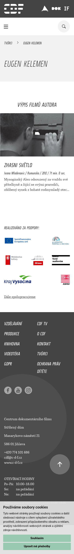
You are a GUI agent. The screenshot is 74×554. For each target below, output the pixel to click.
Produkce (11, 333)
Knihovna (12, 343)
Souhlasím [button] (37, 538)
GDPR (8, 363)
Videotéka (12, 353)
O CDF (41, 333)
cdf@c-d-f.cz (13, 457)
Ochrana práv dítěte (48, 366)
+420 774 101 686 (16, 452)
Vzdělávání (13, 322)
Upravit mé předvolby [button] (37, 546)
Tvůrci (8, 42)
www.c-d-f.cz (13, 463)
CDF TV (42, 322)
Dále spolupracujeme (20, 297)
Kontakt (44, 343)
